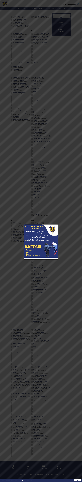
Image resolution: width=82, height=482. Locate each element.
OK (77, 480)
